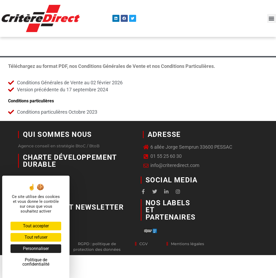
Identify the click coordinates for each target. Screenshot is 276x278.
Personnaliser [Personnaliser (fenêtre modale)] (36, 248)
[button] (271, 18)
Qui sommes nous (57, 152)
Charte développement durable (70, 178)
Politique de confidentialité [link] (35, 262)
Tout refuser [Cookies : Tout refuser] (36, 237)
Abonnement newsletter (73, 225)
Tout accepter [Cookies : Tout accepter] (36, 225)
